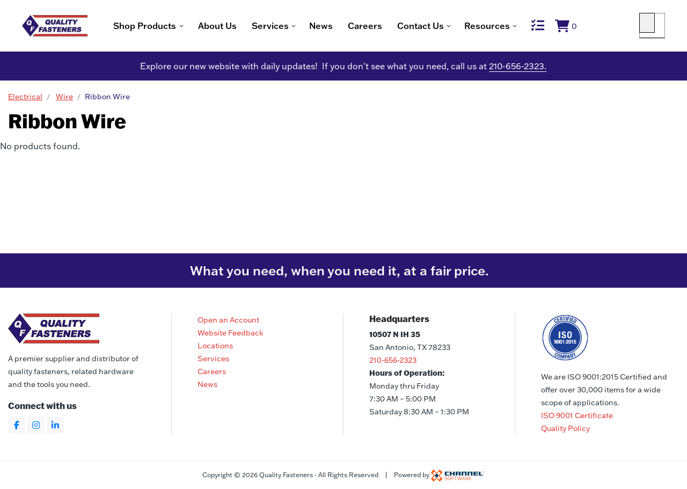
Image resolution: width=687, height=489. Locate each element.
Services (213, 358)
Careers (404, 26)
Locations (215, 346)
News (360, 26)
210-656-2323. (517, 68)
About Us (256, 26)
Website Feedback (231, 333)
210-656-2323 (392, 360)
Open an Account (228, 320)
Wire (64, 99)
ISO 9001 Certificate (577, 415)
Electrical (25, 99)
